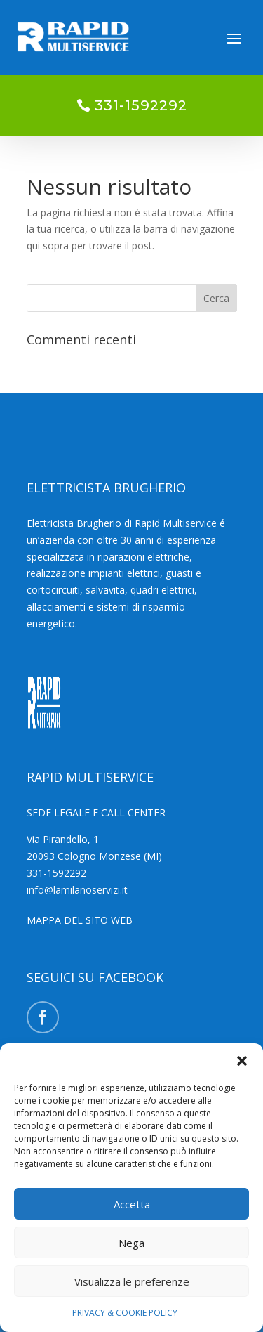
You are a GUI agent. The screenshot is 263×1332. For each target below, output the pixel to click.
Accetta (132, 1204)
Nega (131, 1243)
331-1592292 (141, 105)
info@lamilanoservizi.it (77, 889)
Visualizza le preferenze (131, 1281)
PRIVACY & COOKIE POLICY (124, 1313)
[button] (242, 1061)
